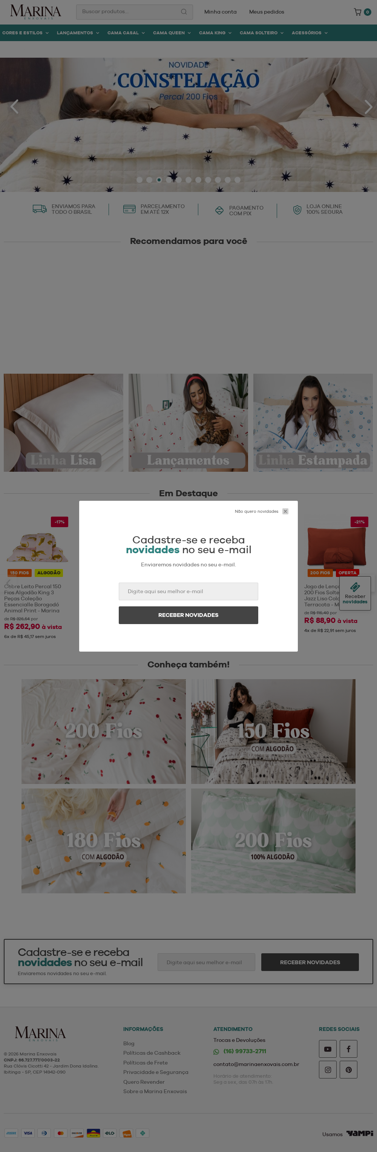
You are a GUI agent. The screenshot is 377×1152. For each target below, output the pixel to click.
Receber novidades (188, 615)
